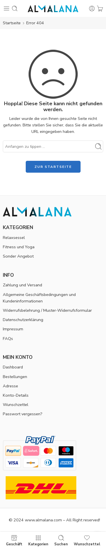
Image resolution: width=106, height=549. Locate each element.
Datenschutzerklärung (23, 319)
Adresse (10, 386)
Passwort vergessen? (22, 414)
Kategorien (38, 540)
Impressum (13, 329)
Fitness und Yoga (18, 247)
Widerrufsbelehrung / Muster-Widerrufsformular (47, 310)
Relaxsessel (14, 237)
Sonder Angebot (18, 256)
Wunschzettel (15, 404)
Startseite (12, 23)
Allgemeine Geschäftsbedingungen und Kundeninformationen (39, 298)
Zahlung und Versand (22, 285)
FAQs (8, 338)
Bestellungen (15, 376)
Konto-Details (16, 395)
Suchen (61, 540)
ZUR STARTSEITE (53, 166)
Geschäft (14, 540)
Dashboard (13, 367)
